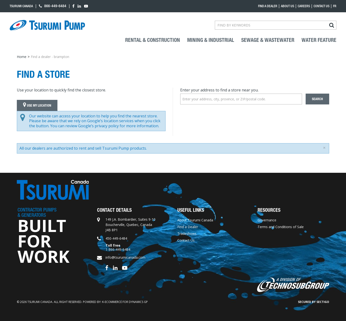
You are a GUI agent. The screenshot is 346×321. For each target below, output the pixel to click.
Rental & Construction (152, 40)
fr (334, 6)
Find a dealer (267, 6)
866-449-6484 (52, 6)
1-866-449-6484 (117, 249)
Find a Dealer (187, 227)
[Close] (324, 147)
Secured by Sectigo (313, 302)
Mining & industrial (210, 40)
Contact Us (321, 6)
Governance (267, 220)
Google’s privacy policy (98, 125)
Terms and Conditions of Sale (281, 227)
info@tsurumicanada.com (125, 257)
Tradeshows (187, 233)
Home (21, 56)
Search (317, 99)
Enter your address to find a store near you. (219, 90)
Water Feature (319, 40)
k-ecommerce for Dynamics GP (125, 302)
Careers (304, 6)
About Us (287, 6)
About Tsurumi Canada (195, 220)
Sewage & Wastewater (267, 40)
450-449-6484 (116, 238)
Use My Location (37, 105)
